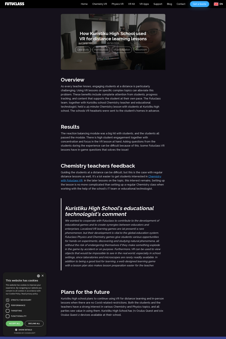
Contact (181, 4)
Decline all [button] (34, 323)
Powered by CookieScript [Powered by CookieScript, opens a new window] (24, 333)
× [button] (42, 276)
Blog (169, 4)
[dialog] (24, 304)
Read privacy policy (29, 293)
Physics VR (118, 4)
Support (158, 4)
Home (84, 4)
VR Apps (144, 4)
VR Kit (131, 4)
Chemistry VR (99, 4)
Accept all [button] (14, 323)
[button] (25, 329)
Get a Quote (199, 4)
